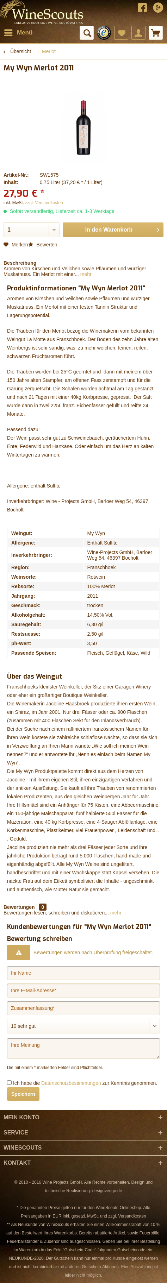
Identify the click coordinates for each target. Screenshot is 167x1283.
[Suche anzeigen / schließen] (87, 33)
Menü (18, 31)
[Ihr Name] (83, 973)
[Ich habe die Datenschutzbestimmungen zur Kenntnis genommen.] (9, 1082)
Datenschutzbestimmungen (71, 1083)
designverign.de (107, 1190)
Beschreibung (20, 263)
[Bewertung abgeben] (83, 1026)
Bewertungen (19, 907)
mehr (85, 274)
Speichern (23, 1094)
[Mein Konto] (138, 33)
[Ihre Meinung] (83, 1048)
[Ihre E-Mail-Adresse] (83, 990)
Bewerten (42, 244)
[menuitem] (18, 33)
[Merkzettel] (121, 33)
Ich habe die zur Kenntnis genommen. (85, 1083)
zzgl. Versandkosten (44, 202)
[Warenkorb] (156, 33)
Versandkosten (132, 1216)
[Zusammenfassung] (83, 1008)
